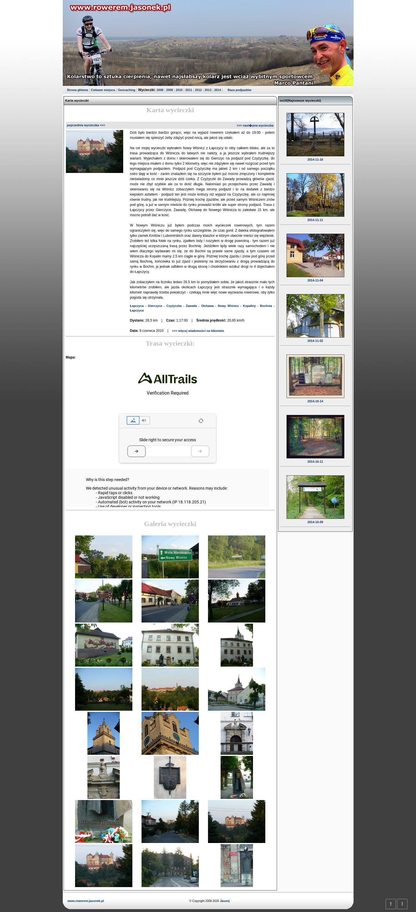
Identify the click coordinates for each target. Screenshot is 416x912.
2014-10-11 (315, 457)
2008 (160, 90)
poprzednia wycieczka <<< (86, 125)
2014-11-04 (315, 276)
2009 (169, 90)
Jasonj (224, 901)
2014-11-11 (315, 216)
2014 (217, 90)
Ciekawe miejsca (103, 90)
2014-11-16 (315, 155)
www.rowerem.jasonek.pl (86, 901)
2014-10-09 (315, 518)
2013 (208, 90)
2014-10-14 (315, 397)
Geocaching (126, 90)
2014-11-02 (315, 337)
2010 (179, 90)
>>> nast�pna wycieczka (255, 125)
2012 (198, 90)
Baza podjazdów (239, 90)
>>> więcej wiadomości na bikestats (197, 330)
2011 (188, 90)
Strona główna (77, 90)
